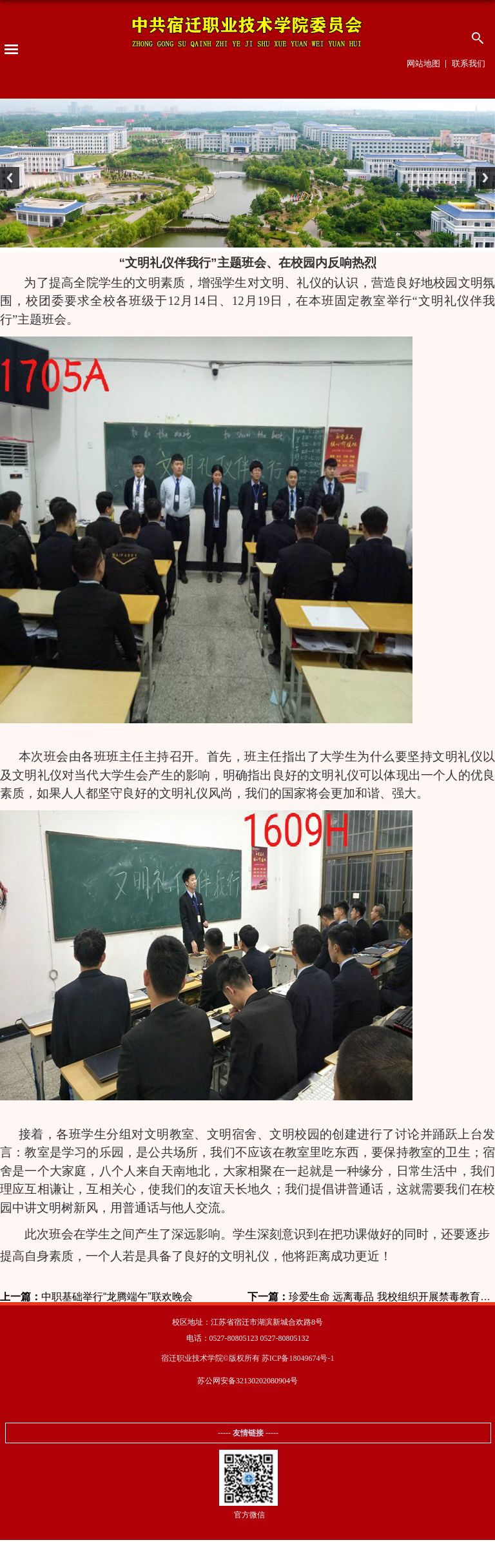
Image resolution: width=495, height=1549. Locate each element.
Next (483, 180)
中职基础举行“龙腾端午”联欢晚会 (96, 1297)
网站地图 (423, 63)
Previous (12, 180)
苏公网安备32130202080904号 (247, 1380)
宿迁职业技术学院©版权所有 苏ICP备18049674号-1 (248, 1358)
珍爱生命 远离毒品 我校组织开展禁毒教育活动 (371, 1297)
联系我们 (468, 63)
